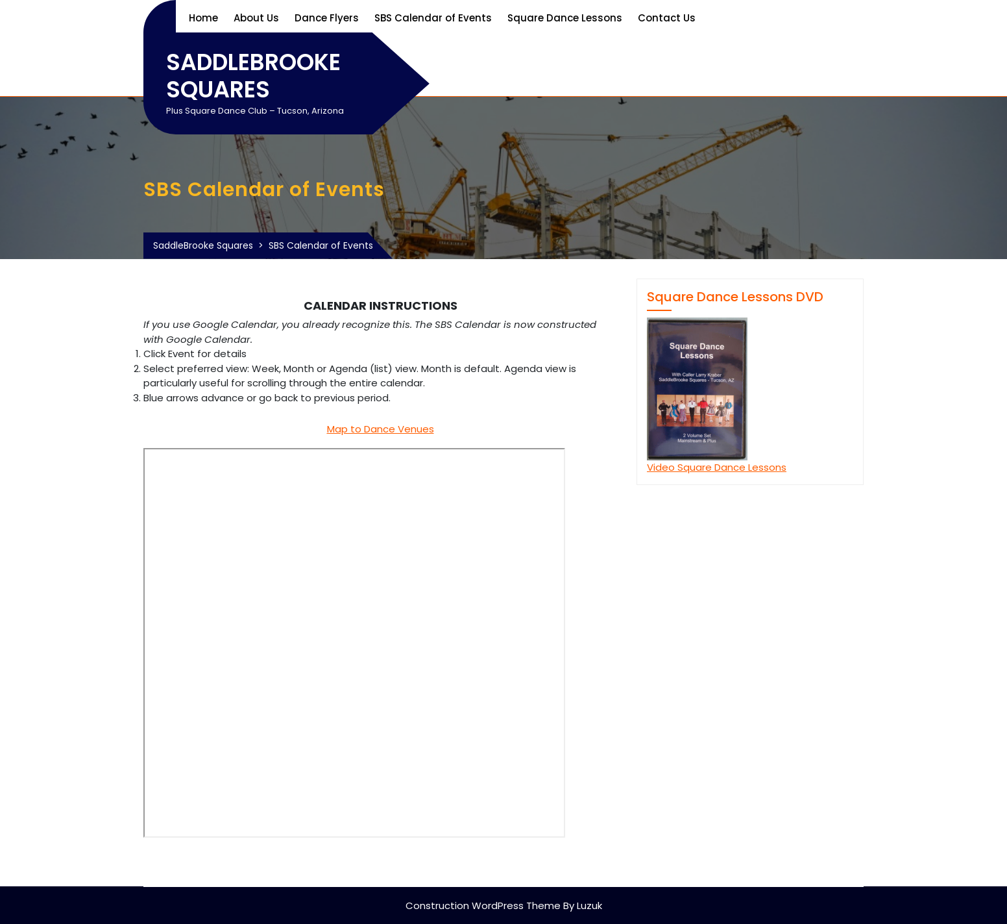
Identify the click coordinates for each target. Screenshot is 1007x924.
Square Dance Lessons (564, 18)
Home (203, 18)
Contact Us (667, 18)
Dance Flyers (327, 18)
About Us (256, 18)
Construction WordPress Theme (483, 905)
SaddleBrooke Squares (253, 75)
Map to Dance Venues (380, 429)
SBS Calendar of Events (433, 18)
